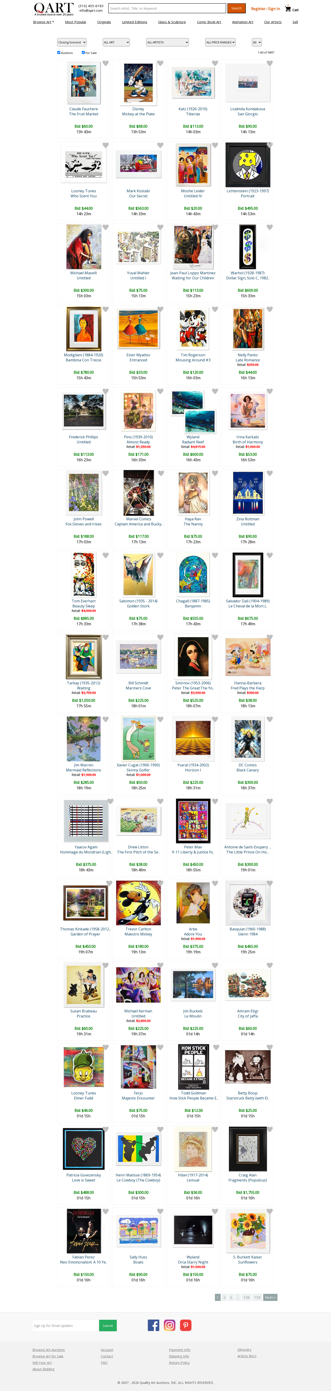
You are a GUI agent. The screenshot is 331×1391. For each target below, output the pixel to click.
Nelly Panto (248, 354)
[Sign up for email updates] (65, 1325)
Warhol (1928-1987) (248, 272)
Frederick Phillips (83, 436)
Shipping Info (179, 1356)
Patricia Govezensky (83, 1175)
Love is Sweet (83, 1180)
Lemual (193, 1180)
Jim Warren (83, 765)
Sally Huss (138, 1257)
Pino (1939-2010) (138, 436)
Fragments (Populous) (247, 1180)
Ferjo (138, 1093)
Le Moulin (193, 1016)
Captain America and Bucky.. (139, 524)
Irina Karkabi (248, 436)
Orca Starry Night (193, 1262)
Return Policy (179, 1362)
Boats (138, 1262)
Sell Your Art (42, 1362)
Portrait (247, 195)
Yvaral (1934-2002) (193, 765)
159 (257, 1297)
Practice (83, 1016)
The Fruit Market (83, 113)
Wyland (193, 436)
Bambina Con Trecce (83, 360)
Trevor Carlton (138, 929)
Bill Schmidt (138, 683)
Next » (270, 1297)
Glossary (244, 1349)
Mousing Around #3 (193, 360)
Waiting (83, 688)
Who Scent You (84, 195)
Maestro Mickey (138, 934)
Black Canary (248, 770)
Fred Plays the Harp (248, 688)
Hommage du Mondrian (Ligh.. (86, 852)
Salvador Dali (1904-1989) (248, 600)
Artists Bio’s (247, 1356)
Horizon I (193, 770)
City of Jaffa (248, 1016)
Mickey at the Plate (138, 113)
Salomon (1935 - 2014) (138, 600)
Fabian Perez (83, 1257)
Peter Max (193, 847)
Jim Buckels (193, 1011)
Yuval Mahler (138, 272)
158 (246, 1297)
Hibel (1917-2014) (193, 1175)
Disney (138, 108)
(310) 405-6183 (91, 5)
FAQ (104, 1362)
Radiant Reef (193, 442)
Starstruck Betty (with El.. (247, 1098)
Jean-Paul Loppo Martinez (193, 272)
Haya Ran (193, 518)
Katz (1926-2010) (193, 108)
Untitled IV (193, 195)
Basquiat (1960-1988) (248, 929)
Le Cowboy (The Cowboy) (138, 1180)
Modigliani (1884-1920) (83, 354)
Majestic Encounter (138, 1098)
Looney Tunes (83, 190)
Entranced (138, 360)
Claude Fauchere (83, 108)
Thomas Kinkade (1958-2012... (85, 929)
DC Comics (248, 765)
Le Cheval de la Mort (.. (247, 606)
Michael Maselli (83, 272)
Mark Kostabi (138, 190)
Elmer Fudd (83, 1098)
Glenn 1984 (247, 934)
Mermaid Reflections (83, 770)
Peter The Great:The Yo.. (193, 688)
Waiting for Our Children (193, 277)
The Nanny (193, 524)
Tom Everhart (84, 600)
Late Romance (248, 360)
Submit (108, 1325)
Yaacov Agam (86, 847)
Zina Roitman (247, 518)
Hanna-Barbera (247, 683)
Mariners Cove (138, 688)
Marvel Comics (138, 518)
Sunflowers (247, 1262)
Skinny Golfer (138, 770)
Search (236, 8)
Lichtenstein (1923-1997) (248, 190)
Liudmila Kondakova (247, 108)
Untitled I (138, 277)
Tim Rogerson (193, 354)
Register (258, 8)
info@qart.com (91, 10)
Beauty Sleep (83, 606)
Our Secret (138, 195)
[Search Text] (167, 8)
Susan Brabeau (83, 1011)
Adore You (193, 934)
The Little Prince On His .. (247, 852)
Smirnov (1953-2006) (193, 683)
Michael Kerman (138, 1011)
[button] (43, 22)
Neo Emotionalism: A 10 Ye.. (83, 1262)
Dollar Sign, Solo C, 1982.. (247, 277)
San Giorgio (248, 113)
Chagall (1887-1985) (193, 600)
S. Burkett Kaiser (247, 1257)
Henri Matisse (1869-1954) (138, 1175)
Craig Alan (248, 1175)
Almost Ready (138, 442)
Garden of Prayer (85, 934)
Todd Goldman (193, 1093)
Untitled (84, 277)
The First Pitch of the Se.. (138, 852)
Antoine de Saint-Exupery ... (247, 847)
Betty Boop (247, 1093)
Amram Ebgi (247, 1011)
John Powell (84, 518)
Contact (107, 1356)
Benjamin (193, 606)
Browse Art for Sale (47, 1356)
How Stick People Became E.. (193, 1098)
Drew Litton (138, 847)
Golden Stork (138, 606)
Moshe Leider (193, 190)
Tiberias (193, 113)
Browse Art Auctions (48, 1349)
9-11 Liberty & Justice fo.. (193, 852)
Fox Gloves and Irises (84, 524)
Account (107, 1349)
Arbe (193, 929)
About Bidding (43, 1369)
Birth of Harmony (248, 442)
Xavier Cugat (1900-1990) (138, 765)
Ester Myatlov (138, 354)
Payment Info (179, 1349)
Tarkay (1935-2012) (83, 683)
